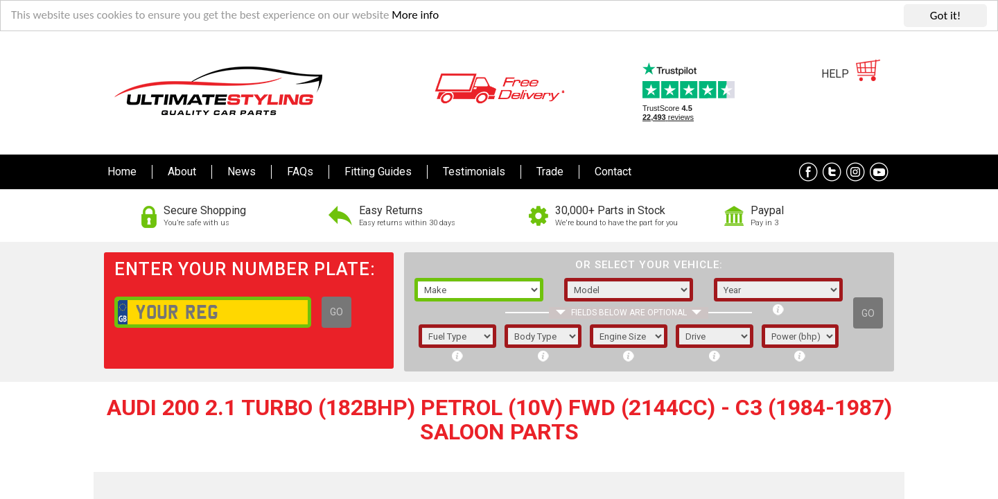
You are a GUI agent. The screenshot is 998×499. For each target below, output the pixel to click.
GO (336, 311)
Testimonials (474, 171)
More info (416, 16)
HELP (835, 73)
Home (122, 171)
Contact (613, 171)
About (182, 171)
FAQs (300, 171)
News (241, 171)
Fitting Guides (378, 171)
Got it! (945, 15)
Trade (549, 171)
